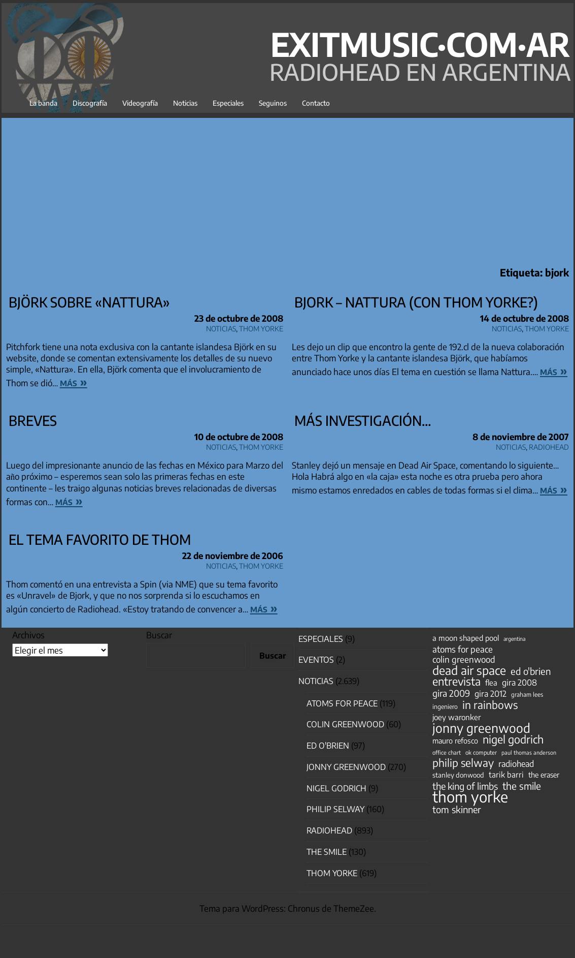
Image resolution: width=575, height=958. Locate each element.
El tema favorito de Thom (100, 539)
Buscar (159, 634)
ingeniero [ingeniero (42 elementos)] (445, 706)
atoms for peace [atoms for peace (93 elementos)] (462, 649)
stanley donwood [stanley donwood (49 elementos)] (458, 774)
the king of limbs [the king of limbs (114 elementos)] (465, 786)
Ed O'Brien (328, 745)
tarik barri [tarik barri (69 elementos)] (506, 774)
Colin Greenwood (345, 724)
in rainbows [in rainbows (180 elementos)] (490, 705)
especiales (320, 639)
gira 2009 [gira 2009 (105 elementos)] (451, 693)
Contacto (316, 103)
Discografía (90, 103)
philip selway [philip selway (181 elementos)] (463, 763)
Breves (33, 420)
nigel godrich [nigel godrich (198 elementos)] (513, 739)
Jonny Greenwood (346, 767)
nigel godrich (336, 788)
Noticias (185, 103)
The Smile (327, 852)
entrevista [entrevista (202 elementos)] (456, 681)
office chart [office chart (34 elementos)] (446, 752)
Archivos (28, 634)
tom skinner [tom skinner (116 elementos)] (456, 810)
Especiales (228, 103)
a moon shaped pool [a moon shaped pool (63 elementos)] (465, 637)
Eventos (316, 660)
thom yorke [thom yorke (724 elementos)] (470, 796)
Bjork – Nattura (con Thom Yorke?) (416, 302)
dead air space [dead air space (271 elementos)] (469, 670)
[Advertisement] (287, 189)
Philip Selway (335, 809)
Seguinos (273, 103)
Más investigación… (362, 420)
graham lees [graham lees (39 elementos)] (527, 694)
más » (73, 382)
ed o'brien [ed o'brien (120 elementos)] (531, 671)
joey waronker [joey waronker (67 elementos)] (456, 717)
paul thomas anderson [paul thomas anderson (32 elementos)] (528, 752)
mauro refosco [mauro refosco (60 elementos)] (455, 740)
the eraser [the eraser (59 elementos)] (543, 774)
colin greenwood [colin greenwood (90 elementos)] (463, 660)
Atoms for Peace (342, 703)
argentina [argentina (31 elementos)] (514, 638)
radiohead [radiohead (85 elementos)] (516, 764)
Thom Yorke (261, 327)
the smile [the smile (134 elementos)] (521, 786)
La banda (43, 103)
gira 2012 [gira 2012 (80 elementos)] (490, 694)
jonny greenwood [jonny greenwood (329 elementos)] (481, 728)
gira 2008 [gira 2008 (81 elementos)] (519, 682)
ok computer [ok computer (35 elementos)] (481, 752)
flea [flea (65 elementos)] (491, 682)
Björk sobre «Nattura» (89, 302)
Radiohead (549, 445)
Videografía (140, 103)
